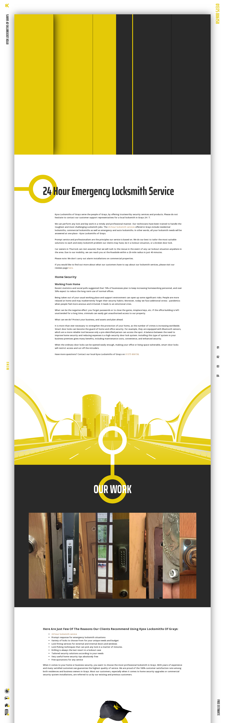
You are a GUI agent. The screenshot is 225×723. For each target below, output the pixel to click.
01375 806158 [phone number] (217, 14)
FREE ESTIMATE (218, 707)
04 (217, 375)
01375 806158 (132, 354)
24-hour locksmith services (121, 227)
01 (217, 347)
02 (217, 356)
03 (217, 366)
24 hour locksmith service (64, 634)
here (70, 268)
